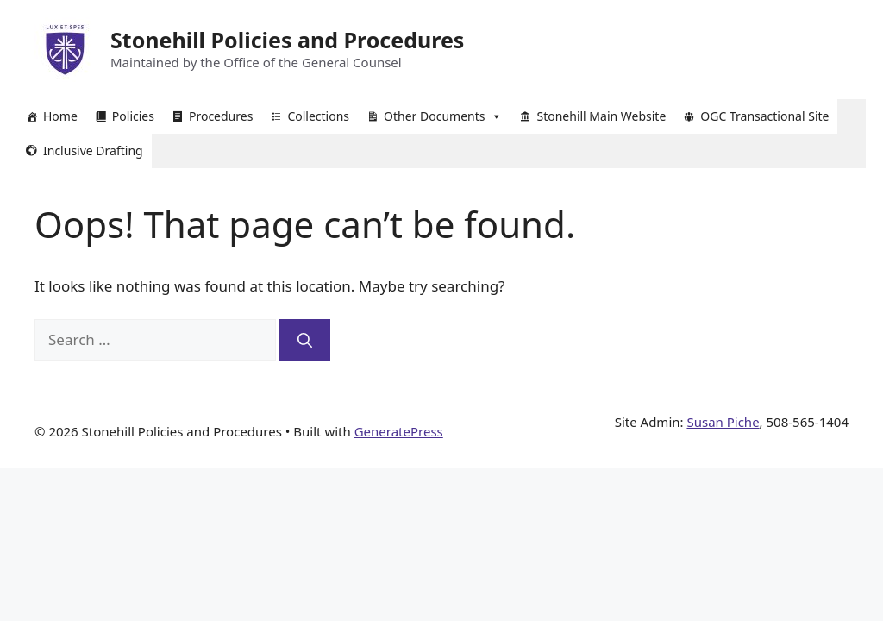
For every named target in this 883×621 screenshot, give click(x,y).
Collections (318, 116)
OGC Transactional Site (764, 116)
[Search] (304, 340)
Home (60, 116)
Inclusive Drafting (93, 150)
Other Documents (443, 116)
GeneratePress (398, 431)
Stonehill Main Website (601, 116)
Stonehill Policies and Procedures (287, 39)
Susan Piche (722, 421)
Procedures (221, 116)
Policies (133, 116)
